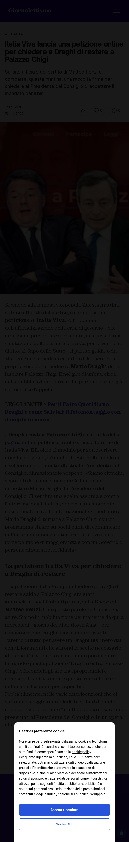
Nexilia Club (64, 824)
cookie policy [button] (81, 752)
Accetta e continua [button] (64, 810)
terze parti (92, 757)
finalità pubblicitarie (68, 784)
